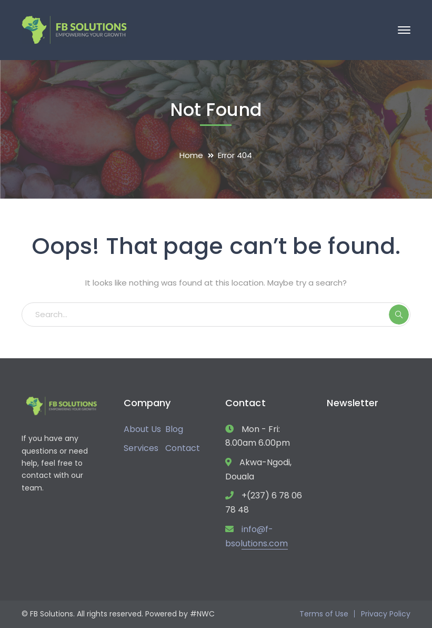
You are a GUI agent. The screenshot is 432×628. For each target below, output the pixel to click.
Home (191, 155)
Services (141, 448)
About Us (142, 429)
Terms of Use (323, 614)
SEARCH (399, 315)
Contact (182, 448)
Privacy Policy (385, 614)
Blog (174, 429)
